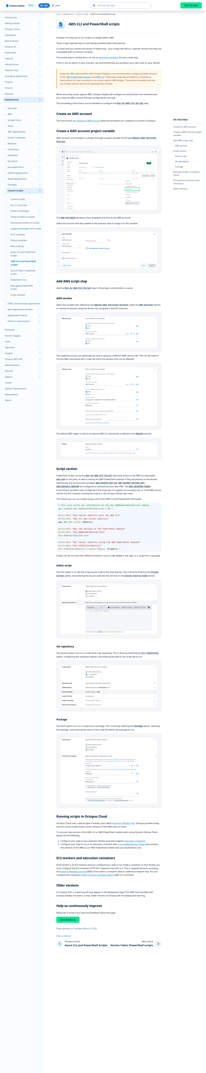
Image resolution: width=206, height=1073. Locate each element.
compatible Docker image (132, 840)
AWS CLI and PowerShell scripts (23, 263)
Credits (8, 382)
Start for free (191, 5)
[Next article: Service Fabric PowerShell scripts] (135, 940)
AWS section (181, 145)
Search (8, 400)
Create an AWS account (184, 126)
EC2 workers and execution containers (186, 182)
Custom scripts (17, 199)
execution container (109, 57)
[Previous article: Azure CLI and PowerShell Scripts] (81, 940)
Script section (179, 150)
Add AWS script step (183, 140)
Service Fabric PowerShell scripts (22, 272)
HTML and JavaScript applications (24, 303)
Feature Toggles (12, 335)
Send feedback (68, 915)
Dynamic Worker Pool (124, 819)
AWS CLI (100, 77)
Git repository (182, 161)
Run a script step (18, 205)
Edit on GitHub (63, 932)
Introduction (11, 17)
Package (179, 166)
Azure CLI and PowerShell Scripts (22, 254)
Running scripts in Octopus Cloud (186, 173)
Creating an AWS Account (87, 120)
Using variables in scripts (22, 216)
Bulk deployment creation (20, 309)
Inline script (181, 156)
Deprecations (11, 394)
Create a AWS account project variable (187, 134)
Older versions (180, 188)
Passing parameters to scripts (25, 222)
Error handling (17, 234)
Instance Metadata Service (73, 867)
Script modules (17, 294)
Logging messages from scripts (25, 228)
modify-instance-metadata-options (97, 871)
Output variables (18, 240)
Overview (12, 108)
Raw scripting (17, 246)
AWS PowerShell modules (78, 77)
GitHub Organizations (15, 388)
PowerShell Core (18, 279)
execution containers (135, 837)
